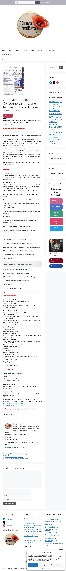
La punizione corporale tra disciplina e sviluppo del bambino (31, 536)
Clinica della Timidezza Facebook (56, 214)
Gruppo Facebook (6, 54)
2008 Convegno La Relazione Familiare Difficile (16, 458)
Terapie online (17, 50)
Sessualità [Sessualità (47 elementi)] (53, 137)
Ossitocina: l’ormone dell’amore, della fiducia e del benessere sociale (32, 525)
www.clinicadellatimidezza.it (14, 447)
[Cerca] (37, 2)
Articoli (9, 50)
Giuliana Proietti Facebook (56, 201)
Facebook (48, 2)
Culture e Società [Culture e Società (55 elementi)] (55, 119)
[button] (63, 552)
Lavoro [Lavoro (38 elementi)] (52, 132)
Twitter (42, 2)
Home (3, 50)
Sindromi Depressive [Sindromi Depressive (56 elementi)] (51, 543)
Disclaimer (41, 50)
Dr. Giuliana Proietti (11, 440)
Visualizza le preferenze (57, 565)
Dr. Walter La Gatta (10, 438)
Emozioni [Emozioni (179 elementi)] (55, 124)
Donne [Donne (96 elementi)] (53, 122)
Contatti (33, 50)
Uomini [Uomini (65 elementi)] (53, 144)
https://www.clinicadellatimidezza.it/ (13, 405)
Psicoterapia (13, 454)
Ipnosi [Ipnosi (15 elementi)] (58, 129)
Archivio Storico (51, 50)
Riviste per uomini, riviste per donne (14, 457)
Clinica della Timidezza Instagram (56, 221)
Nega (44, 565)
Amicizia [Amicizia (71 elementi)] (53, 104)
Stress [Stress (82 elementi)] (55, 141)
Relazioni (19, 454)
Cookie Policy (43, 568)
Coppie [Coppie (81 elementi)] (58, 117)
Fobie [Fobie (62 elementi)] (52, 130)
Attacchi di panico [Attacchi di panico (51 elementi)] (56, 521)
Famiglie (7, 455)
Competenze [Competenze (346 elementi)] (51, 526)
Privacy (48, 568)
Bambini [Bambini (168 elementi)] (55, 110)
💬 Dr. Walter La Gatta (56, 265)
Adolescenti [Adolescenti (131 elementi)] (56, 101)
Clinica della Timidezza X (56, 228)
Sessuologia (25, 454)
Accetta (33, 565)
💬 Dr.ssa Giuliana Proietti (55, 260)
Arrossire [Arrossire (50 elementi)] (53, 106)
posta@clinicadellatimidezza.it (15, 403)
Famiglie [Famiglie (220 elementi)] (55, 127)
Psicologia (7, 454)
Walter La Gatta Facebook (56, 207)
